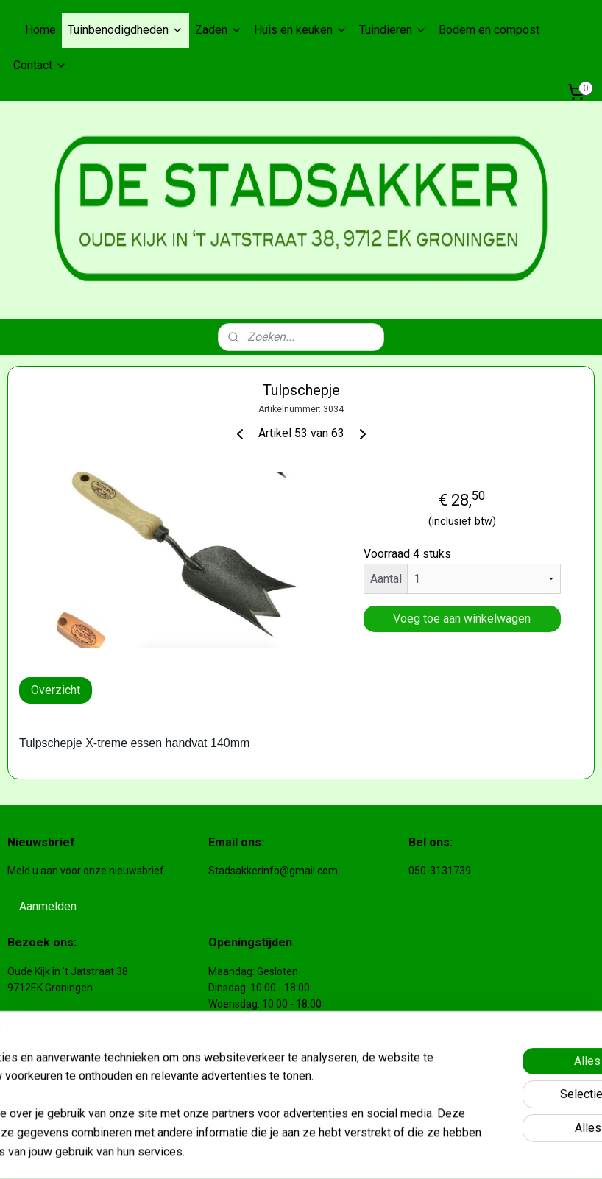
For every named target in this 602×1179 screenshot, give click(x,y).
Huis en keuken (300, 30)
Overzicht (55, 690)
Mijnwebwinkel (502, 1152)
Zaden (218, 30)
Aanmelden (48, 906)
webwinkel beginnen (378, 1152)
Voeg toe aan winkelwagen (462, 619)
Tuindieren (393, 30)
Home (40, 30)
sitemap (296, 1152)
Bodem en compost (489, 30)
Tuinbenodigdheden (125, 30)
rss (324, 1152)
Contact (40, 65)
